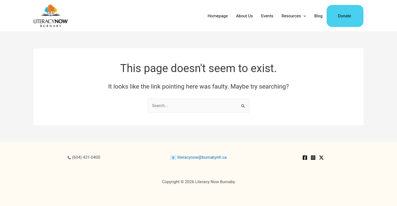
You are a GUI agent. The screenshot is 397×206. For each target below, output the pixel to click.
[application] (303, 16)
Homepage (218, 15)
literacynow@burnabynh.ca (198, 157)
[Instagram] (313, 157)
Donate (344, 15)
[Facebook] (304, 157)
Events (267, 15)
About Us (244, 15)
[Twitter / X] (321, 157)
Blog (318, 15)
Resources (294, 16)
